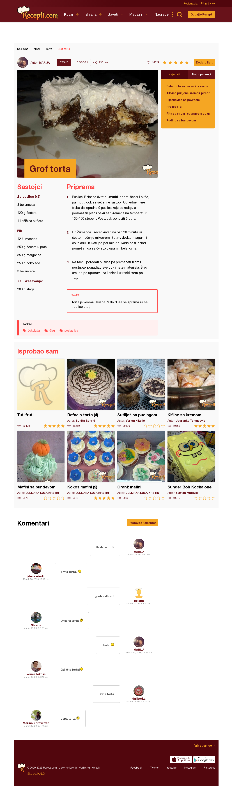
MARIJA (44, 62)
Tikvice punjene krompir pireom (188, 93)
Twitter (154, 767)
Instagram (190, 767)
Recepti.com (38, 13)
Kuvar (68, 14)
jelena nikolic (36, 576)
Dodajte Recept (201, 14)
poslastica (71, 330)
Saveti (113, 14)
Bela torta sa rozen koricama (187, 86)
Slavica (36, 625)
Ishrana (91, 14)
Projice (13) (174, 106)
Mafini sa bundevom (41, 465)
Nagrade (161, 14)
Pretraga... (179, 14)
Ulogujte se (208, 3)
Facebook (136, 767)
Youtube (171, 767)
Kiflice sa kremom (191, 393)
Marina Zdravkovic (36, 723)
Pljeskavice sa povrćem (183, 99)
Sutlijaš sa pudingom (141, 393)
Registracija (191, 3)
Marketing (84, 767)
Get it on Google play (204, 759)
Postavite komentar (142, 522)
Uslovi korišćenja (68, 767)
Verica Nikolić (36, 674)
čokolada (34, 330)
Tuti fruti (41, 393)
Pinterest (209, 767)
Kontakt (96, 767)
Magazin (136, 14)
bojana (139, 600)
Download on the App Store (181, 759)
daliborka (139, 698)
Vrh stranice (203, 745)
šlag (52, 330)
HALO (41, 773)
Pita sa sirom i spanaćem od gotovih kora (188, 113)
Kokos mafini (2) (91, 465)
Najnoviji (174, 74)
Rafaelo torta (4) (91, 393)
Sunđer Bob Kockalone (191, 465)
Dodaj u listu (204, 62)
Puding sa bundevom (181, 120)
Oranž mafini (141, 465)
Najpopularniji (201, 74)
